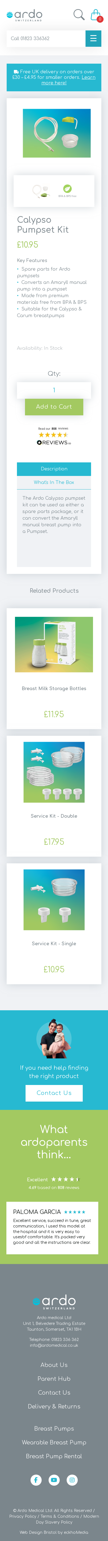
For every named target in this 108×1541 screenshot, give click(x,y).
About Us (54, 1365)
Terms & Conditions (60, 1516)
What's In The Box (54, 482)
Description (54, 469)
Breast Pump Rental (54, 1456)
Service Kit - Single (54, 943)
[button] (52, 1228)
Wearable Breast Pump (54, 1442)
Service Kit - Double (54, 816)
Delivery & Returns (54, 1406)
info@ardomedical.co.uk (54, 1345)
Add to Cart (54, 407)
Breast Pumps (54, 1429)
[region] (52, 1228)
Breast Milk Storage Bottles (54, 688)
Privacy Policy (22, 1516)
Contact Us (54, 1093)
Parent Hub (54, 1379)
